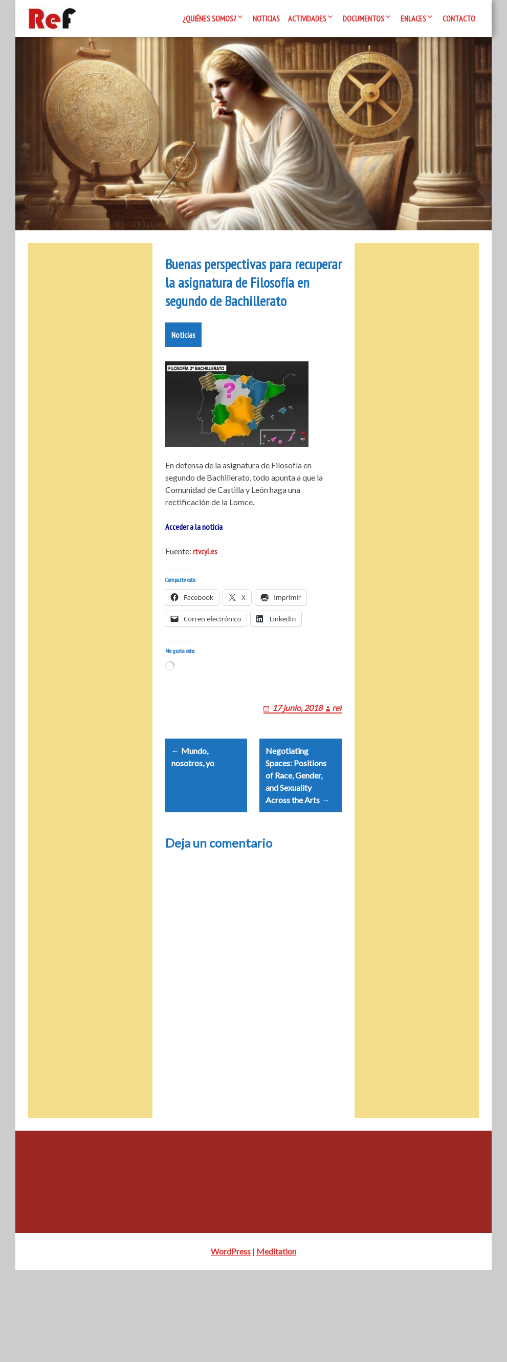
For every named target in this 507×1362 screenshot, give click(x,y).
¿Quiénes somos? (209, 18)
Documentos (363, 18)
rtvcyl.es (205, 619)
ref (337, 787)
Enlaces (413, 18)
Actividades (307, 18)
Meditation (276, 1343)
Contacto (459, 18)
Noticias (266, 18)
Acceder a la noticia (194, 594)
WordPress (231, 1343)
